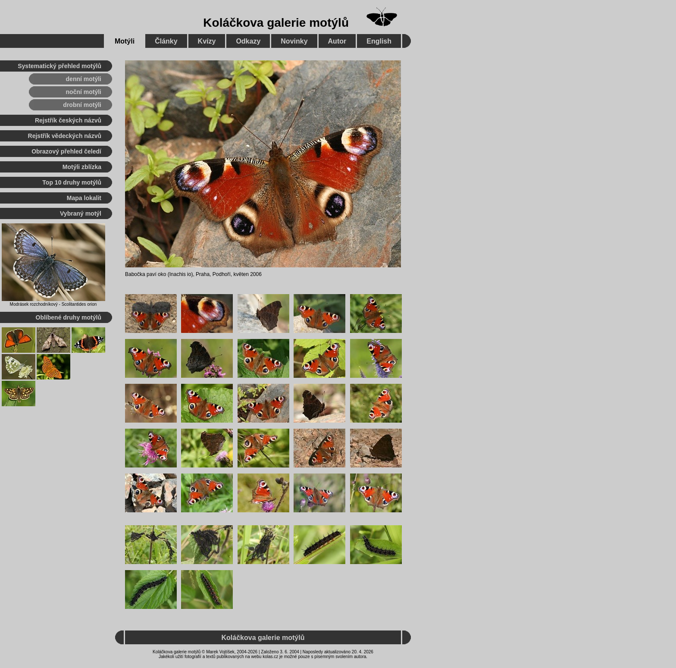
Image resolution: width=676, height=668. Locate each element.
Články (166, 41)
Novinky (294, 41)
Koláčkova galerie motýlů (276, 22)
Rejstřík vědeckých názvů (64, 135)
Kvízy (207, 41)
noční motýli (83, 91)
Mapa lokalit (84, 197)
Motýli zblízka (82, 166)
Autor (337, 41)
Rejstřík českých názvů (68, 120)
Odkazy (248, 41)
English (378, 41)
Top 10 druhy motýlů (71, 182)
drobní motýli (82, 104)
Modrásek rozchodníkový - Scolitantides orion (53, 304)
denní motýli (83, 78)
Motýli (125, 41)
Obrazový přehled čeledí (66, 151)
